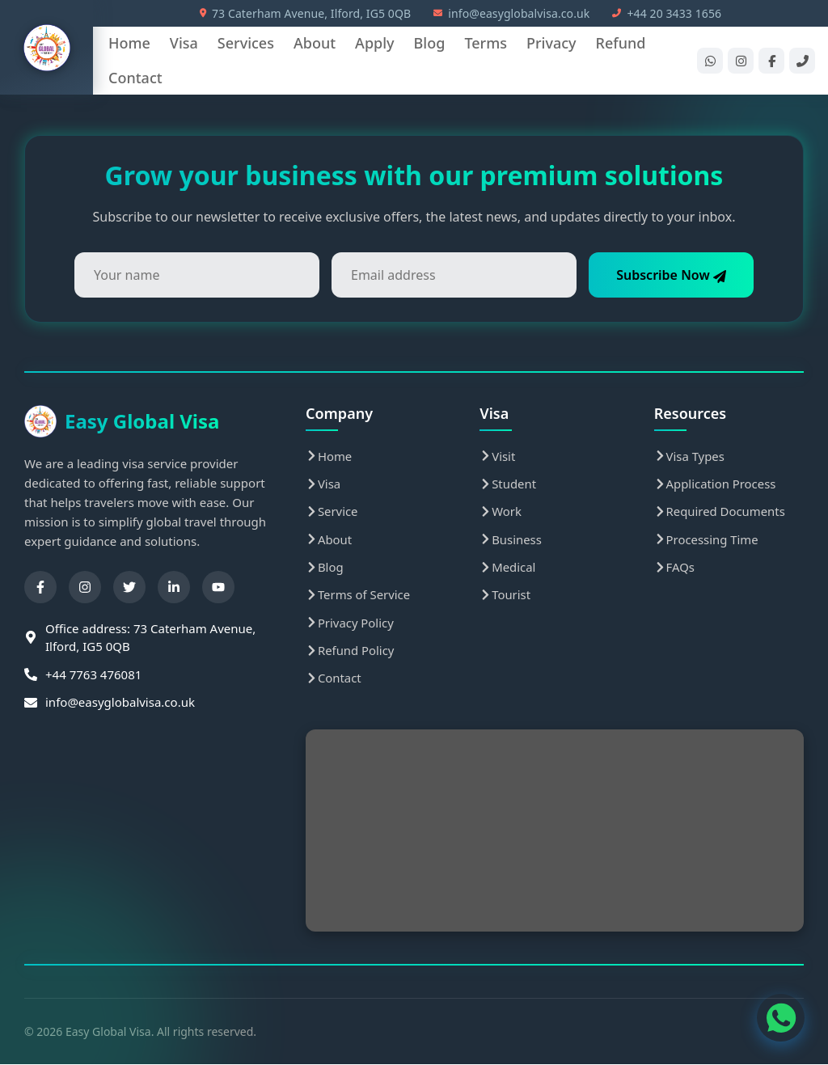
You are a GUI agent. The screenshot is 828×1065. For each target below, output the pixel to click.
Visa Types (689, 456)
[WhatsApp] (710, 61)
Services (246, 43)
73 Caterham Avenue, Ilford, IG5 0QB (305, 13)
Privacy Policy (350, 623)
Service (332, 512)
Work (500, 512)
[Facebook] (771, 61)
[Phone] (802, 61)
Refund (621, 43)
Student (507, 483)
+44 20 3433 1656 (666, 13)
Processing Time (706, 539)
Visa (184, 43)
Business (510, 539)
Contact (135, 77)
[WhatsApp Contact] (779, 1016)
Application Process (715, 483)
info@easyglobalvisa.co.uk (511, 13)
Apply (374, 43)
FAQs (674, 568)
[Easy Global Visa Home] (47, 48)
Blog (430, 43)
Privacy (551, 43)
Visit (497, 456)
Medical (507, 568)
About (315, 43)
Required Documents (720, 512)
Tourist (504, 595)
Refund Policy (350, 651)
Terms (485, 43)
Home (129, 43)
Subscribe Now (669, 275)
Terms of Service (358, 595)
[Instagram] (741, 61)
